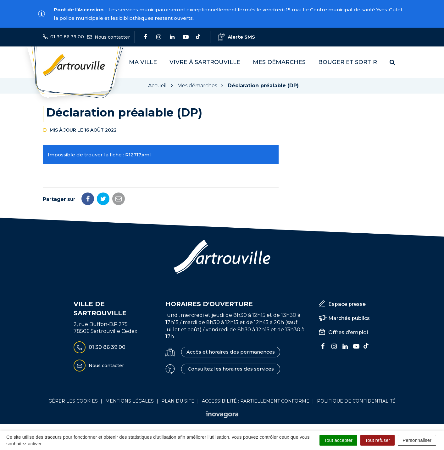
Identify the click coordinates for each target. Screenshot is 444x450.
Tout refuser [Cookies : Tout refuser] (377, 440)
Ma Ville (143, 62)
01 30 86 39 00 (99, 347)
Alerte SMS (236, 37)
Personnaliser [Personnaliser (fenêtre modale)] (416, 440)
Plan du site (177, 401)
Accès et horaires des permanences (230, 352)
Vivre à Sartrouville (204, 62)
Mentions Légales (129, 401)
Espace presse (347, 304)
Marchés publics (349, 318)
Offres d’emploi (348, 332)
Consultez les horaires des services (231, 369)
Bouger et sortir (347, 62)
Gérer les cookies (73, 401)
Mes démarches (279, 62)
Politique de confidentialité (356, 401)
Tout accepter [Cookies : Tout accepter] (338, 440)
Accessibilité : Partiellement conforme (255, 401)
